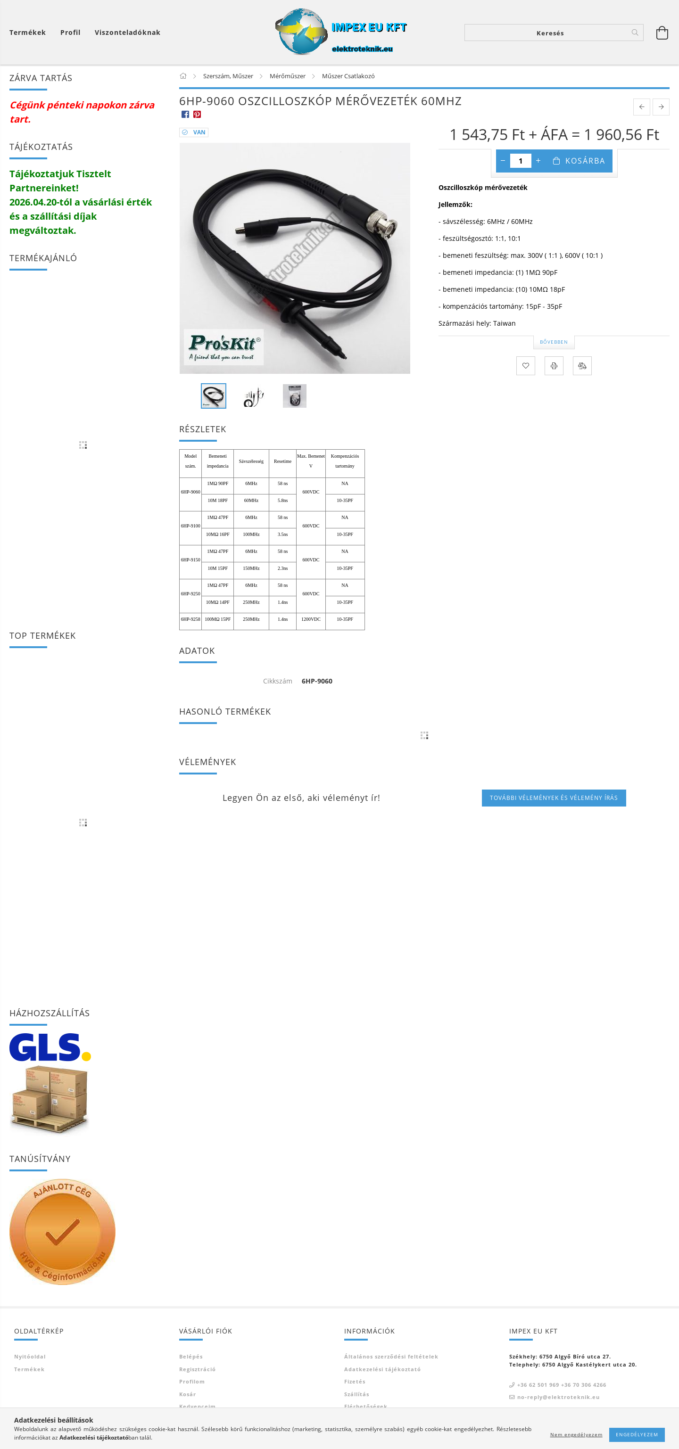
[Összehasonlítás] (582, 365)
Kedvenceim (197, 1406)
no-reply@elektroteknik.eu (558, 1396)
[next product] (661, 107)
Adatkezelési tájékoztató (382, 1369)
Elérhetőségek (366, 1406)
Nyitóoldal (30, 1356)
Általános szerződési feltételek (391, 1356)
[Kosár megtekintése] (30, 32)
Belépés (191, 1356)
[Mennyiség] (520, 161)
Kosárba (585, 161)
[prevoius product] (641, 107)
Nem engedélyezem (576, 1434)
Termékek (29, 1369)
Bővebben (554, 341)
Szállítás (356, 1394)
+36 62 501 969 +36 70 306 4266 (561, 1384)
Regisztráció (197, 1369)
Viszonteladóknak (128, 32)
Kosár (187, 1394)
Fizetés (354, 1381)
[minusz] (503, 161)
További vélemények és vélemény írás (554, 798)
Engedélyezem (637, 1434)
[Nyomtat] (554, 365)
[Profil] (70, 32)
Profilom (192, 1381)
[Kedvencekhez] (525, 365)
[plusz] (538, 161)
